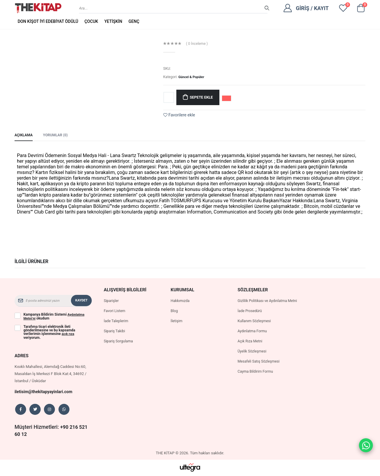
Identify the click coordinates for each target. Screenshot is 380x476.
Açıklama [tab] (24, 135)
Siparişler (112, 301)
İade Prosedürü (251, 319)
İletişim (177, 322)
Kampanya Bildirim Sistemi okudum (54, 317)
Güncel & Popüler (192, 77)
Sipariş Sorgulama (119, 342)
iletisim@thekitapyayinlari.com (46, 392)
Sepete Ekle (203, 97)
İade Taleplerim (117, 322)
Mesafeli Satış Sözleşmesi (260, 369)
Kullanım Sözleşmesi (255, 329)
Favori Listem (115, 311)
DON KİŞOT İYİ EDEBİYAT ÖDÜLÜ (48, 21)
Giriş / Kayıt (312, 8)
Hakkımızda (181, 301)
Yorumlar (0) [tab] (57, 135)
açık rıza (68, 334)
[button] (361, 9)
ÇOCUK (91, 21)
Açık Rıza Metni (251, 349)
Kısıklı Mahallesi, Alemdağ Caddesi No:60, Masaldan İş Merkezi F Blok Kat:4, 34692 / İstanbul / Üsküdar (50, 374)
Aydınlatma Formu (253, 339)
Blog (174, 311)
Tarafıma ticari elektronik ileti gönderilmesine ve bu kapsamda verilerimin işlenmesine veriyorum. (49, 332)
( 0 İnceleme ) (198, 43)
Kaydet (81, 301)
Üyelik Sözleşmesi (253, 359)
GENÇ (134, 21)
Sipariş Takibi (115, 332)
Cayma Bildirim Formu (257, 379)
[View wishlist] (343, 8)
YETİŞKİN (113, 21)
